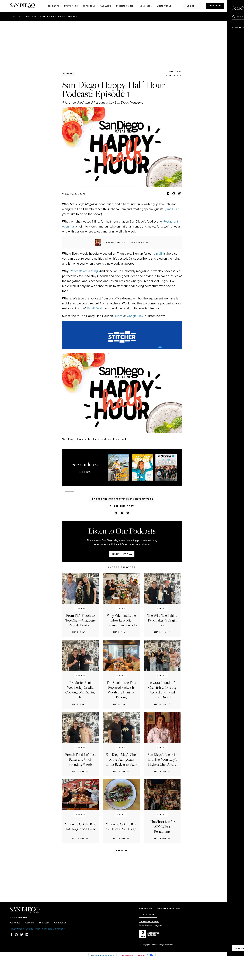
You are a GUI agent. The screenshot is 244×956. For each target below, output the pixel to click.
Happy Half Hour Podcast (59, 16)
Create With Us (164, 5)
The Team (44, 922)
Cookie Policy (33, 928)
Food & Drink (53, 5)
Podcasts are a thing (84, 271)
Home (13, 16)
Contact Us (60, 922)
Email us (171, 209)
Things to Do (89, 5)
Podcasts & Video (124, 5)
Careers (29, 922)
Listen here (120, 554)
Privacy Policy (17, 928)
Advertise (15, 922)
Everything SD (71, 5)
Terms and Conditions (53, 928)
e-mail (157, 253)
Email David (95, 308)
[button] (168, 193)
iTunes (118, 315)
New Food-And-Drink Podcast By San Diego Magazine (122, 499)
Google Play (135, 315)
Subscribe (215, 5)
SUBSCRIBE (148, 914)
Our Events (105, 5)
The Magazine (145, 5)
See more (121, 850)
